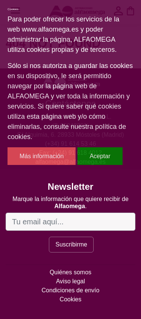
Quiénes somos (70, 272)
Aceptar (99, 156)
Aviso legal (70, 281)
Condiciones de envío (71, 290)
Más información (42, 156)
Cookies (71, 299)
